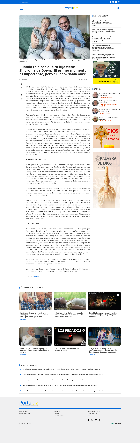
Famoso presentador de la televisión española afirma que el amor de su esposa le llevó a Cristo (54, 380)
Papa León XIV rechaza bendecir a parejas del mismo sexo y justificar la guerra (103, 31)
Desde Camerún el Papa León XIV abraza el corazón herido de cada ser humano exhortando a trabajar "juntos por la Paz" (103, 56)
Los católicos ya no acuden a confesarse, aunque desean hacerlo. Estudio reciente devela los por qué (103, 48)
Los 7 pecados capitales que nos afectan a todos (67, 349)
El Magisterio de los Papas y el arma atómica (109, 110)
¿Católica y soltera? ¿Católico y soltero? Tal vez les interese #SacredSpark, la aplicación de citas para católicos (60, 385)
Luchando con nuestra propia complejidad (109, 94)
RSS (89, 415)
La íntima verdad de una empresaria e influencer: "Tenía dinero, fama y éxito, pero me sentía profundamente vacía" (61, 369)
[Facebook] (111, 2)
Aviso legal (57, 411)
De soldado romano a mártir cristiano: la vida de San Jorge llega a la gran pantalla (104, 315)
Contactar (56, 413)
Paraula (35, 276)
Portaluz (25, 79)
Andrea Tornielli (105, 113)
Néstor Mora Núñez (106, 121)
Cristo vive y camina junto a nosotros (108, 118)
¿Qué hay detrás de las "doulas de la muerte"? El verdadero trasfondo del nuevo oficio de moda (103, 23)
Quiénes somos (92, 413)
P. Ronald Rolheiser (106, 97)
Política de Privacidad (94, 411)
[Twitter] (113, 2)
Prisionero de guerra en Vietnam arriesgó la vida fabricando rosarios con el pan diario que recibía (103, 39)
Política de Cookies (59, 415)
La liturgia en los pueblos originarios (108, 101)
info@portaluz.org (24, 413)
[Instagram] (119, 2)
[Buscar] (118, 8)
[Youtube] (116, 2)
